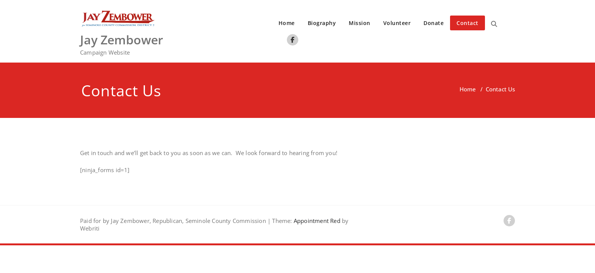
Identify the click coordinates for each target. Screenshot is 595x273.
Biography (322, 23)
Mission (359, 23)
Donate (433, 23)
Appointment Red (316, 220)
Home (287, 23)
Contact (467, 23)
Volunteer (397, 23)
